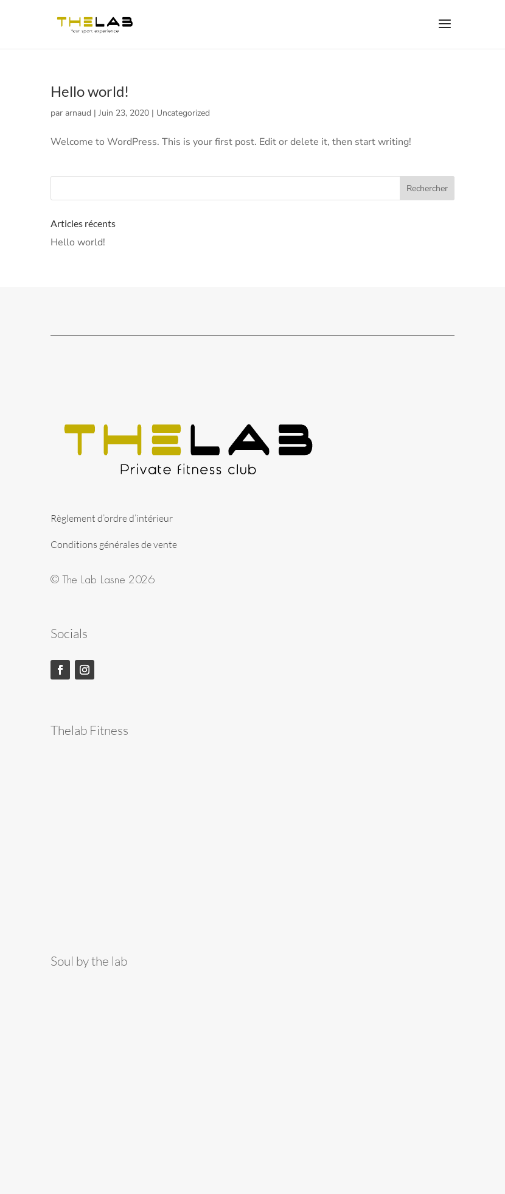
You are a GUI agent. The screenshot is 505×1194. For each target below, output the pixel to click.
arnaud (78, 113)
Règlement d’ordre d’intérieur (111, 518)
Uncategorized (183, 113)
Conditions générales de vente (113, 544)
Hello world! (89, 91)
